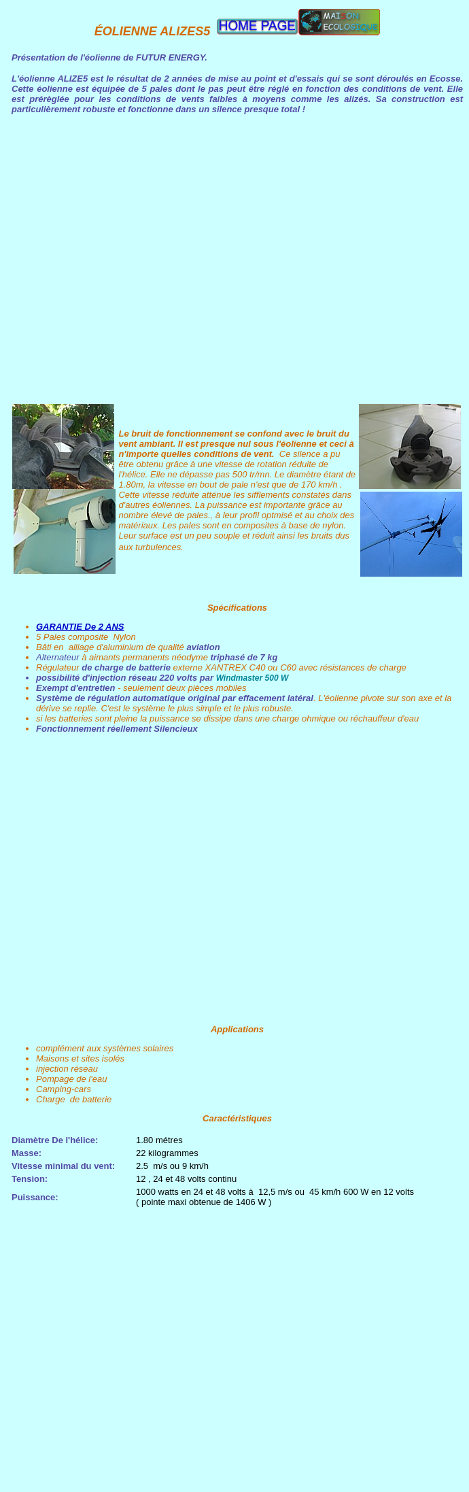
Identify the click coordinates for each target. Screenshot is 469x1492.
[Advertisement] (135, 878)
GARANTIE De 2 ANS (80, 627)
